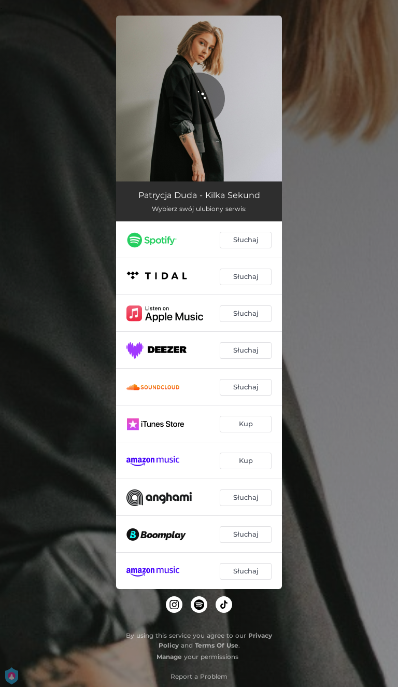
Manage (169, 657)
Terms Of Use (216, 645)
